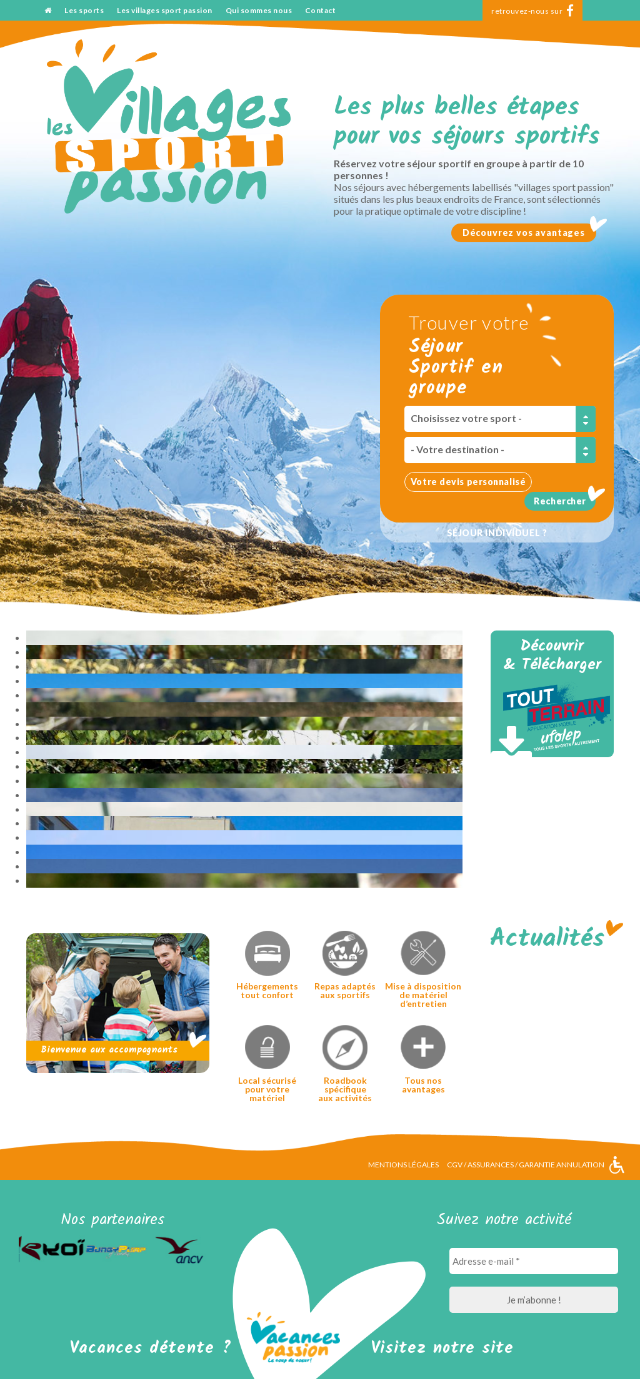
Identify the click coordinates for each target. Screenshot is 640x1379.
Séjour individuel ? (497, 533)
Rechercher (560, 501)
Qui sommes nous (259, 10)
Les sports (84, 10)
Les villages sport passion (164, 10)
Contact (320, 10)
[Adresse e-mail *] (533, 1261)
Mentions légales (403, 1164)
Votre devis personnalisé (468, 481)
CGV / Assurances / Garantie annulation (525, 1164)
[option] (50, 1249)
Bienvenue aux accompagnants (109, 1050)
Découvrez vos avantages (523, 232)
